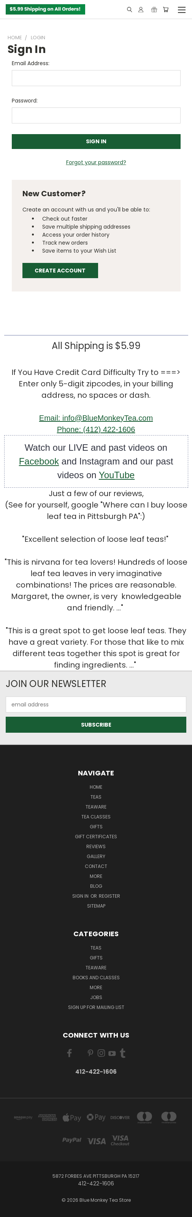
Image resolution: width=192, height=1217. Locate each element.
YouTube (117, 475)
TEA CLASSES (96, 816)
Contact (96, 866)
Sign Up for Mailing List (96, 1007)
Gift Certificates (96, 836)
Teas (96, 797)
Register (109, 896)
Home (96, 787)
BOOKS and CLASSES (96, 977)
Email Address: (30, 63)
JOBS (96, 997)
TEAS (96, 948)
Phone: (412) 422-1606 (96, 429)
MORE (96, 876)
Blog (96, 886)
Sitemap (96, 906)
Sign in (81, 896)
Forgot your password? (96, 162)
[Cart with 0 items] (166, 9)
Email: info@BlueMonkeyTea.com (96, 418)
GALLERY (96, 856)
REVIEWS (96, 846)
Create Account (60, 270)
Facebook (39, 461)
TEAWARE (96, 807)
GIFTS (96, 826)
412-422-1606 (96, 1072)
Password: (25, 100)
